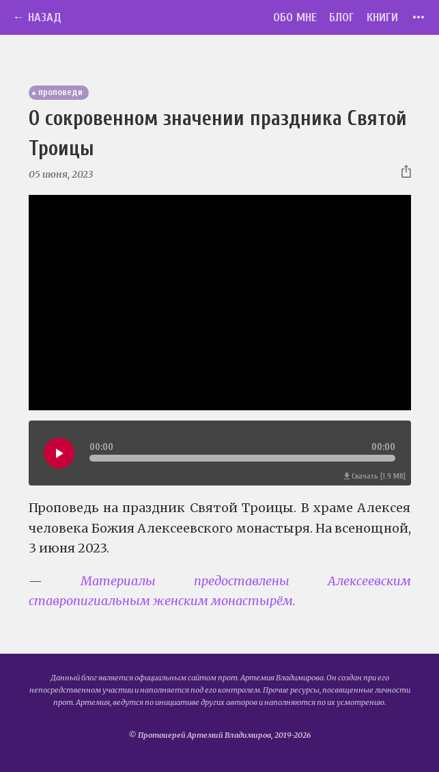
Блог (341, 17)
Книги (382, 17)
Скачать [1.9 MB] (375, 476)
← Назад (36, 17)
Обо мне (295, 17)
